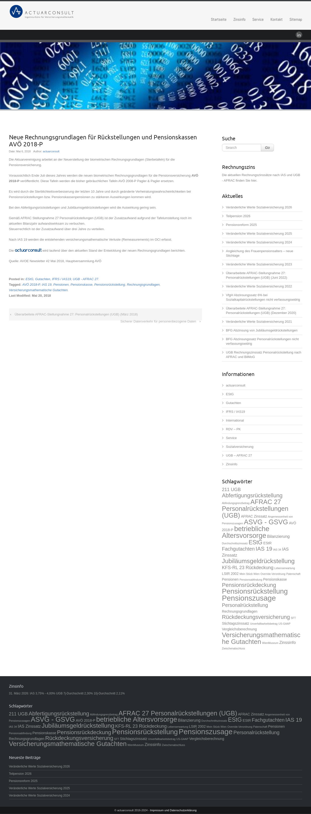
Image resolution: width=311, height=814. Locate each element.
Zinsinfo (239, 19)
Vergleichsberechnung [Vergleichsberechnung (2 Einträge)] (239, 629)
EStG (29, 279)
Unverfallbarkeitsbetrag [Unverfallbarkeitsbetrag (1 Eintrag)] (264, 623)
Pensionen (61, 284)
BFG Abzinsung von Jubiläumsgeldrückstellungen (261, 330)
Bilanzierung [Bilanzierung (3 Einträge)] (278, 536)
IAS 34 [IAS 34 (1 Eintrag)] (277, 549)
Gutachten (42, 279)
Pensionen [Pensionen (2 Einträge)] (230, 579)
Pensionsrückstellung (109, 284)
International (235, 420)
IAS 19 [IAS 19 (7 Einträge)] (264, 549)
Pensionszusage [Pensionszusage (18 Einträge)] (249, 598)
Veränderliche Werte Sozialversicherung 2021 (259, 321)
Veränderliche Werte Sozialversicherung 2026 (259, 207)
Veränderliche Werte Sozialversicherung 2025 (259, 233)
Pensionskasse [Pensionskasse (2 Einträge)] (275, 579)
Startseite (219, 19)
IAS (283, 175)
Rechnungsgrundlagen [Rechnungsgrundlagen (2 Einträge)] (240, 611)
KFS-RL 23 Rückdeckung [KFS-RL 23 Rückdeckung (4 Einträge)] (247, 567)
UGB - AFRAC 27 (85, 279)
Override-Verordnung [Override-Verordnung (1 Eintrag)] (272, 573)
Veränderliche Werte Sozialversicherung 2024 (259, 242)
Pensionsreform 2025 (241, 225)
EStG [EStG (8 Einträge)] (255, 542)
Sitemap (295, 19)
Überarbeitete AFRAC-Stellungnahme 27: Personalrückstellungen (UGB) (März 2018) (76, 314)
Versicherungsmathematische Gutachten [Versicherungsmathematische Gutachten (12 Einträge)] (261, 638)
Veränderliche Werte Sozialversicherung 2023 (259, 264)
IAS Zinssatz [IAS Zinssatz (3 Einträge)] (29, 726)
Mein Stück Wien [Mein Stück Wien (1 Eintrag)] (250, 573)
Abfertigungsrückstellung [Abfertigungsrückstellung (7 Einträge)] (252, 495)
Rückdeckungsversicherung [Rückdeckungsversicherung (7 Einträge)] (256, 617)
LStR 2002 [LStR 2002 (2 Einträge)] (230, 574)
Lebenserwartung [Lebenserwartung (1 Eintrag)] (284, 568)
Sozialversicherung (240, 447)
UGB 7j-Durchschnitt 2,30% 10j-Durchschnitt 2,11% (90, 693)
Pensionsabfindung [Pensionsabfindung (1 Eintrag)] (251, 579)
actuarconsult (51, 151)
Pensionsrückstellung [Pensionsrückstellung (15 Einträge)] (255, 591)
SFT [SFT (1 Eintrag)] (293, 617)
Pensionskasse (81, 284)
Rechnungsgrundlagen (143, 284)
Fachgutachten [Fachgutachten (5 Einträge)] (238, 549)
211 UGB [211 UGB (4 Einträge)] (231, 489)
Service (258, 19)
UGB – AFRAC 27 (239, 455)
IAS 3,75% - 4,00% (42, 693)
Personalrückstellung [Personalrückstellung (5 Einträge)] (245, 605)
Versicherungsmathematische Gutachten (38, 290)
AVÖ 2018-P (31, 284)
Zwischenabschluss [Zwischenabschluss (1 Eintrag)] (233, 648)
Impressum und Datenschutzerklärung (173, 810)
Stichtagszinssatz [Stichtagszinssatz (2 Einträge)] (235, 623)
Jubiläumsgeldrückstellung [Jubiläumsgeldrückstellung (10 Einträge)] (258, 561)
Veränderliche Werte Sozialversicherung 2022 (259, 286)
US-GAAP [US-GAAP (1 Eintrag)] (284, 623)
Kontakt (276, 19)
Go (267, 148)
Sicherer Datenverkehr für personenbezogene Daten (158, 321)
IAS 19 (47, 284)
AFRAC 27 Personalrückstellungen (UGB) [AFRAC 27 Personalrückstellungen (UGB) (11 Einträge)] (255, 508)
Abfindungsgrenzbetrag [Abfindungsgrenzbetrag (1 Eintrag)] (236, 503)
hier (253, 180)
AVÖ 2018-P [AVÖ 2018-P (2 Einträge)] (85, 720)
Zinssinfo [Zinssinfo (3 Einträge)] (287, 642)
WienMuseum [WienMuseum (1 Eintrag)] (270, 642)
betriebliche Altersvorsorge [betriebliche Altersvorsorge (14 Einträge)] (245, 532)
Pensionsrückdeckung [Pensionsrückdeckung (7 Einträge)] (249, 585)
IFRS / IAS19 (61, 279)
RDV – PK (233, 429)
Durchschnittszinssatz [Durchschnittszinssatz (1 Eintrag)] (235, 543)
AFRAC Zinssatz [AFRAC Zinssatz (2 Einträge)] (254, 516)
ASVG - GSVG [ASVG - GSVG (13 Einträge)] (266, 522)
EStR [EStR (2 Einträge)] (267, 543)
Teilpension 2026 (238, 216)
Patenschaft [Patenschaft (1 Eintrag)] (293, 573)
